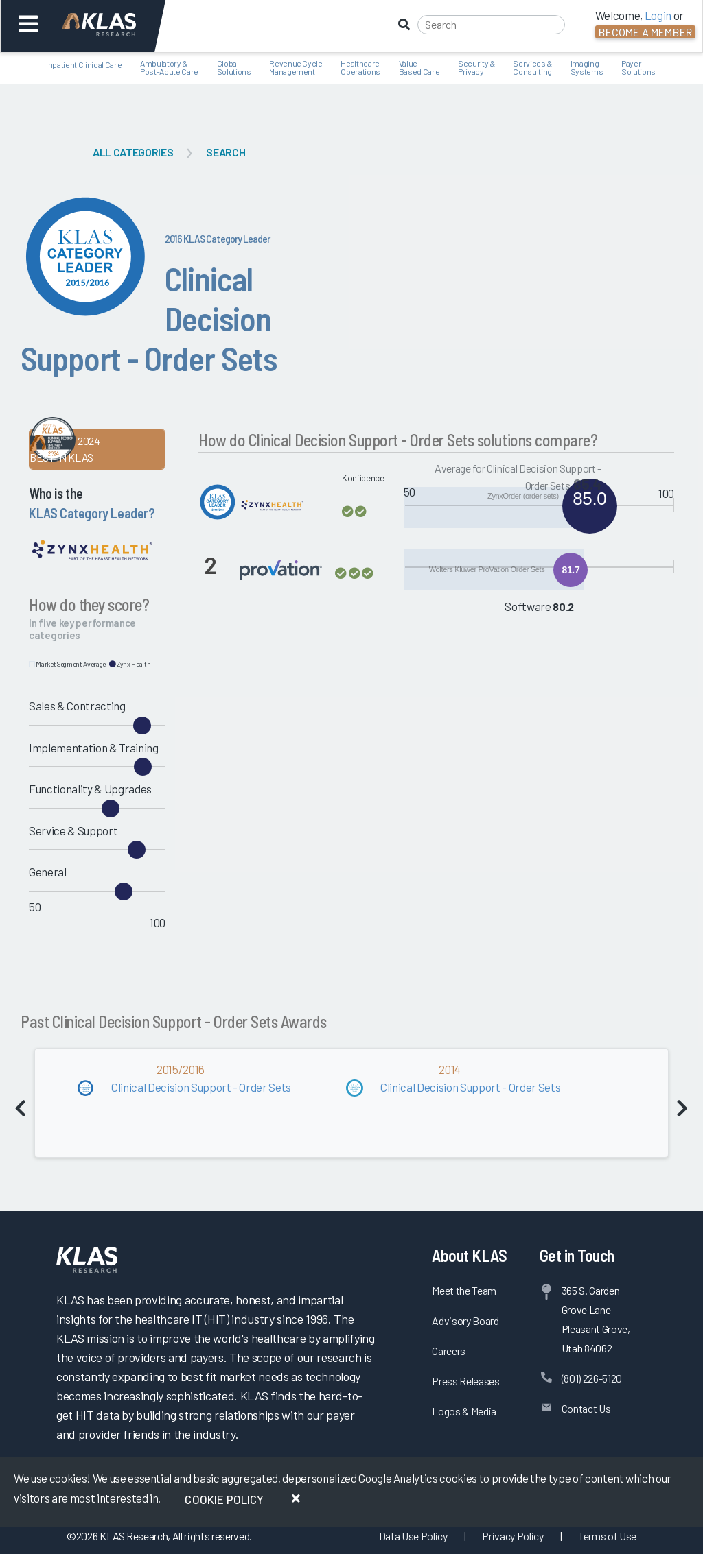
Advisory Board (465, 1320)
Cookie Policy (224, 1499)
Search (225, 151)
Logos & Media (464, 1411)
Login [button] (658, 15)
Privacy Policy (512, 1535)
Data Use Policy (413, 1535)
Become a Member (645, 31)
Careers (448, 1350)
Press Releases (465, 1380)
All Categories (133, 151)
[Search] (491, 24)
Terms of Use (607, 1535)
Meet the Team (464, 1290)
